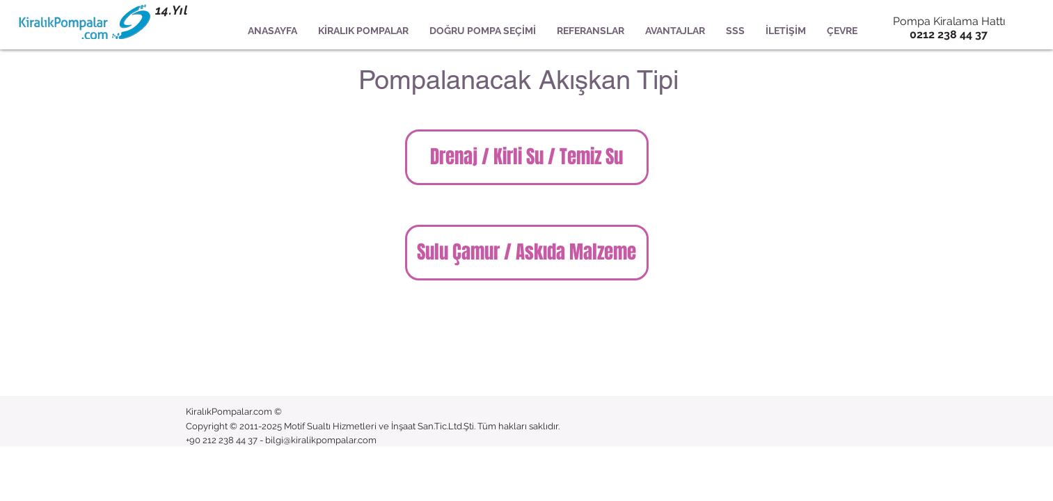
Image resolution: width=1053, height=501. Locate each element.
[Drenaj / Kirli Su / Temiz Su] (527, 157)
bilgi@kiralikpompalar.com (321, 440)
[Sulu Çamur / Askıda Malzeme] (527, 252)
